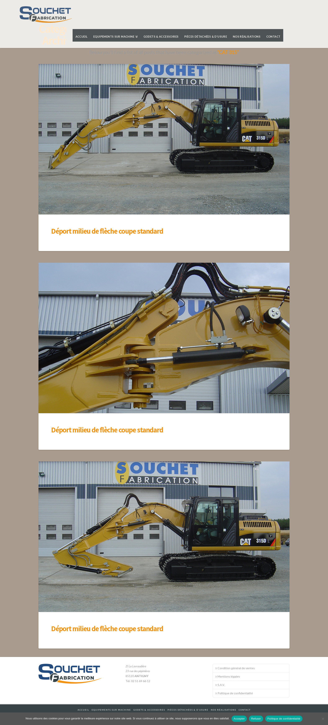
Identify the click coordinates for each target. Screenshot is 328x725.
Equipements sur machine (111, 709)
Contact (245, 709)
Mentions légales (227, 676)
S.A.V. (220, 685)
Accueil (83, 709)
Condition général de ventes (235, 668)
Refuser (256, 718)
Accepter (239, 718)
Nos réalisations (223, 709)
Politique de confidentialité (234, 693)
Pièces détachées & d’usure (188, 709)
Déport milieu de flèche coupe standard (107, 231)
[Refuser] (323, 719)
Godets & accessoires (149, 709)
